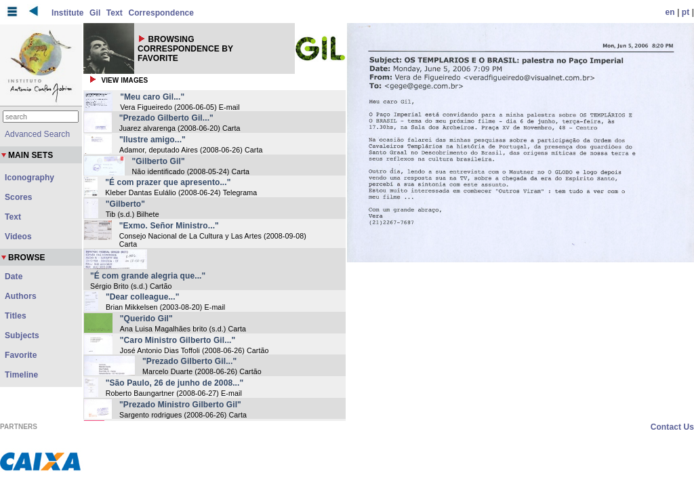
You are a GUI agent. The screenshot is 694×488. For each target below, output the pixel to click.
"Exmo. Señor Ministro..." (169, 225)
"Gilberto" (125, 204)
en (670, 12)
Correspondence (161, 13)
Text (114, 13)
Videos (18, 236)
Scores (19, 197)
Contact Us (672, 427)
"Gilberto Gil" (158, 161)
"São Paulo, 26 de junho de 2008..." (175, 383)
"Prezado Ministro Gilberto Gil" (180, 404)
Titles (15, 316)
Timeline (21, 375)
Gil (94, 13)
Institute (68, 13)
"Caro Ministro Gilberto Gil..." (178, 340)
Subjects (22, 335)
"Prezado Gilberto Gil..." (166, 118)
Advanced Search (37, 134)
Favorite (21, 355)
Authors (21, 296)
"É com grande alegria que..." (147, 276)
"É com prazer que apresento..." (167, 182)
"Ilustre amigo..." (152, 139)
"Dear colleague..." (143, 297)
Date (13, 276)
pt (686, 12)
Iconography (29, 177)
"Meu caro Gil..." (152, 97)
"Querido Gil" (146, 318)
